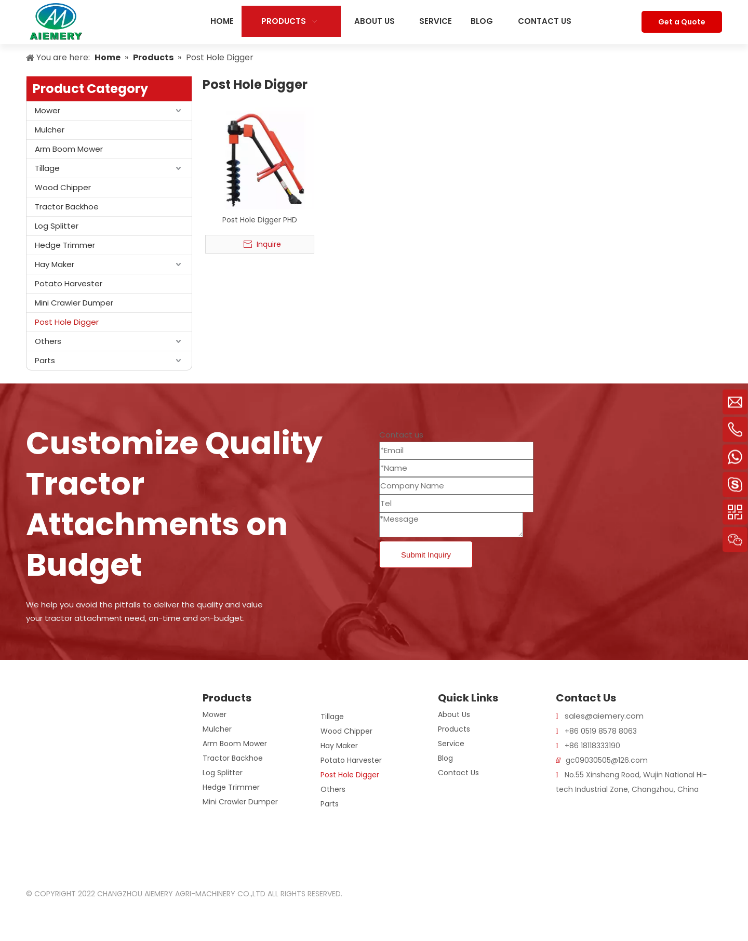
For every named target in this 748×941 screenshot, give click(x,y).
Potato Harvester (68, 283)
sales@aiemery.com (604, 715)
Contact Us (458, 772)
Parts (45, 360)
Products (454, 729)
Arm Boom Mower (69, 148)
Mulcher (49, 129)
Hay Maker (54, 264)
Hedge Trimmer (65, 245)
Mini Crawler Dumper (74, 302)
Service (451, 743)
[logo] (38, 699)
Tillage (47, 168)
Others (48, 341)
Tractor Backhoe (67, 206)
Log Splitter (56, 225)
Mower (47, 110)
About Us (454, 714)
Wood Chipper (63, 187)
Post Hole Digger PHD (259, 220)
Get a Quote (681, 22)
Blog (445, 758)
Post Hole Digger (67, 321)
